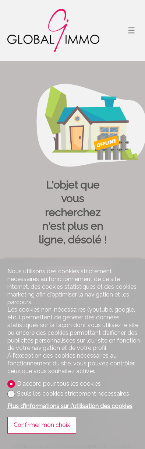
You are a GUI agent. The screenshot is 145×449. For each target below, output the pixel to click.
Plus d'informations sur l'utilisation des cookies (69, 406)
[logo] (53, 30)
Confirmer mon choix (42, 424)
